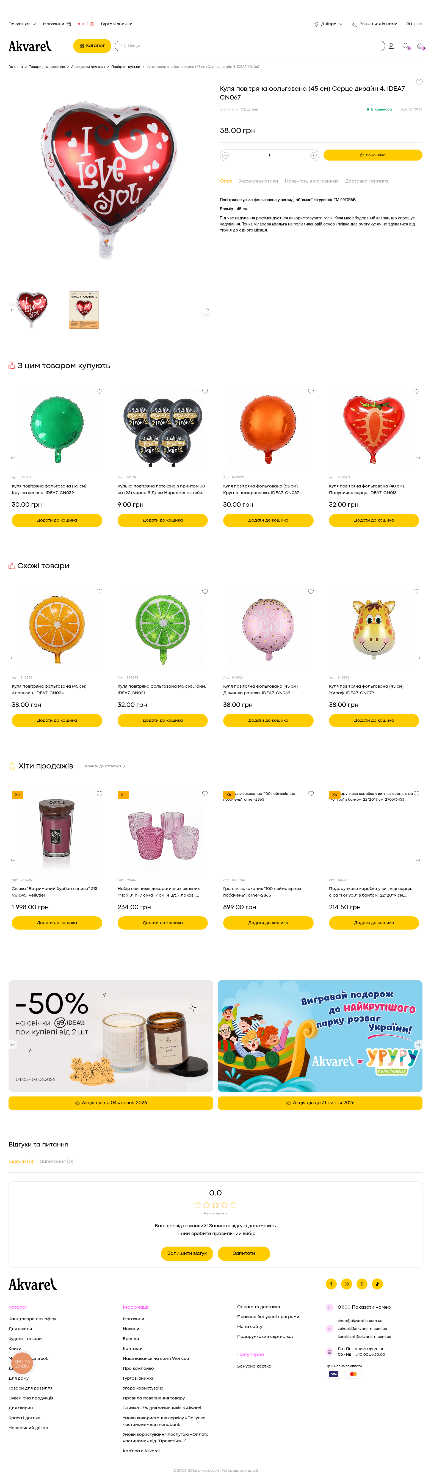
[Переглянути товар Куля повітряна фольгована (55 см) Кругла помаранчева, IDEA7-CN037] (268, 429)
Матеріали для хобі (29, 1359)
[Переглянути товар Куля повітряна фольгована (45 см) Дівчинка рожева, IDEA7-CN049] (268, 630)
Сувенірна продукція (31, 1398)
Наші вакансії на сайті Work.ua (156, 1359)
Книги (15, 1349)
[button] (13, 309)
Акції (86, 24)
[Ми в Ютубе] (362, 1284)
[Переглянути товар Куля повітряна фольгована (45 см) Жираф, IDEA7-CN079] (374, 630)
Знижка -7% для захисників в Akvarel (162, 1408)
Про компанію (138, 1369)
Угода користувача (143, 1388)
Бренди (131, 1339)
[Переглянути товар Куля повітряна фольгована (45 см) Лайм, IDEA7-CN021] (163, 630)
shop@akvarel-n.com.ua (360, 1320)
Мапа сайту (249, 1327)
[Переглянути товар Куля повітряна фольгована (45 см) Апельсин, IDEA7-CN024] (57, 630)
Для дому (19, 1378)
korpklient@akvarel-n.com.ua (364, 1336)
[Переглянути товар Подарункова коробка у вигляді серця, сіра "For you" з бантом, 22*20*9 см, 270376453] (374, 832)
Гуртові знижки (116, 24)
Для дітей (19, 1369)
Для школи (20, 1329)
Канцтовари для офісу (32, 1319)
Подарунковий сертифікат (265, 1337)
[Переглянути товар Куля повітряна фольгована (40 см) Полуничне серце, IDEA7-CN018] (374, 429)
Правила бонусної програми (268, 1317)
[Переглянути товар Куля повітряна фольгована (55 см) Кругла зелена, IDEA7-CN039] (57, 429)
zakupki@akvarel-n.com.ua (362, 1328)
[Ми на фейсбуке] (331, 1284)
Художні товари (25, 1339)
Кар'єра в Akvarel (141, 1451)
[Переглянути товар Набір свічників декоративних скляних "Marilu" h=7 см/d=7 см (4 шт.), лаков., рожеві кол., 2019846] (163, 832)
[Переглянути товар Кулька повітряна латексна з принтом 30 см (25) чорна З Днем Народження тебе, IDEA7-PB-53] (163, 429)
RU (409, 24)
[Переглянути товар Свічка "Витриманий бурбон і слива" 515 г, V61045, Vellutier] (57, 832)
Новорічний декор (28, 1428)
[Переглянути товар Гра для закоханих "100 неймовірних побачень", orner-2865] (268, 832)
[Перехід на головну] (39, 45)
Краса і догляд (24, 1418)
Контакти (133, 1349)
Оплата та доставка (258, 1307)
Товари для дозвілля (31, 1388)
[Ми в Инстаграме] (347, 1284)
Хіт (17, 795)
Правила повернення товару (154, 1398)
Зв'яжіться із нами (374, 24)
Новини (131, 1329)
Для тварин (21, 1408)
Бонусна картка (254, 1366)
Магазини (57, 24)
